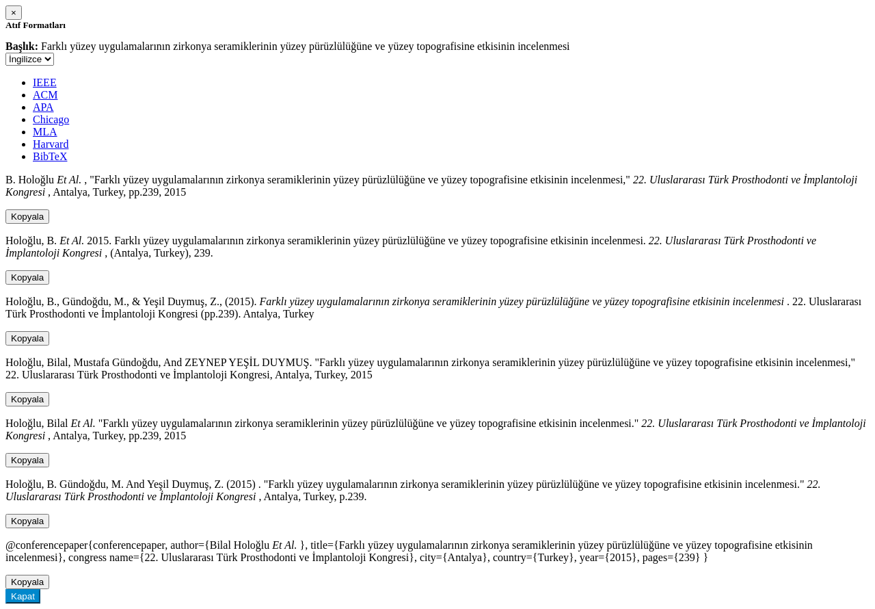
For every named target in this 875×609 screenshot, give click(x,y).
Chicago (51, 119)
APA (43, 107)
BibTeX (50, 156)
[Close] (13, 12)
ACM (45, 95)
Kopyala (27, 216)
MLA (45, 132)
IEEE (45, 82)
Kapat (23, 596)
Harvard (50, 144)
